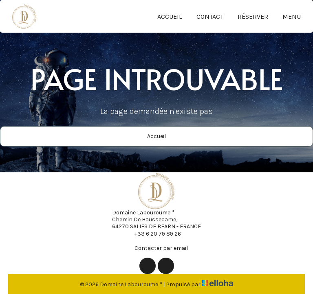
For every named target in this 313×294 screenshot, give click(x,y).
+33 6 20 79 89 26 (153, 233)
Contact (209, 16)
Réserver (253, 16)
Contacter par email (156, 248)
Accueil (169, 16)
